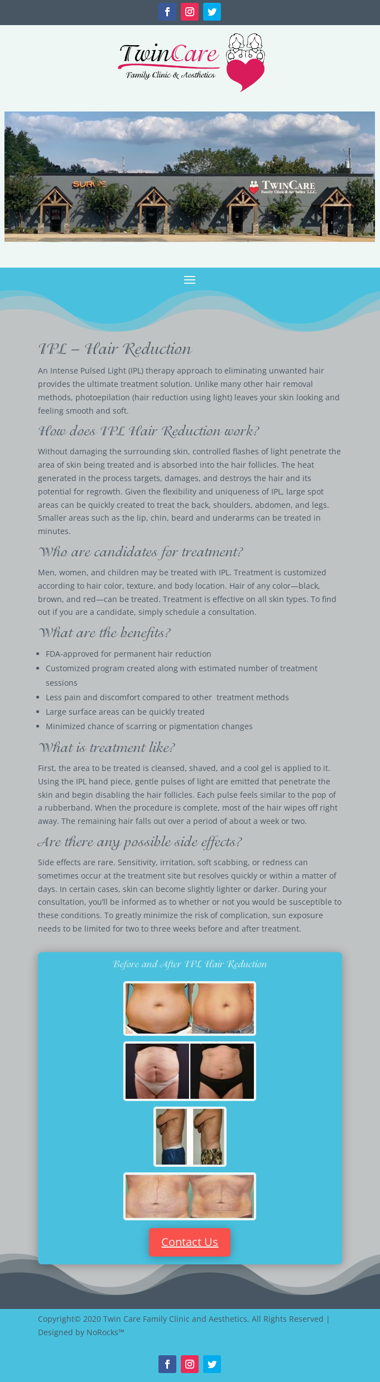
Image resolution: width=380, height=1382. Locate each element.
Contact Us (189, 1241)
